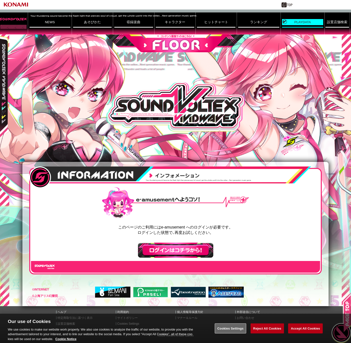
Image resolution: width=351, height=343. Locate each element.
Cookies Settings (230, 331)
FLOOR (175, 43)
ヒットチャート (216, 22)
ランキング (258, 22)
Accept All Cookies (305, 331)
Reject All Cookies (267, 331)
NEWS (50, 22)
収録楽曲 (133, 22)
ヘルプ (62, 312)
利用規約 (123, 312)
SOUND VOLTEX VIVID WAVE (175, 107)
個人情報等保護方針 (190, 312)
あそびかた (92, 22)
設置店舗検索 (337, 22)
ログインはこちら (175, 250)
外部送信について (248, 312)
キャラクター (175, 22)
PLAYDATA (302, 22)
